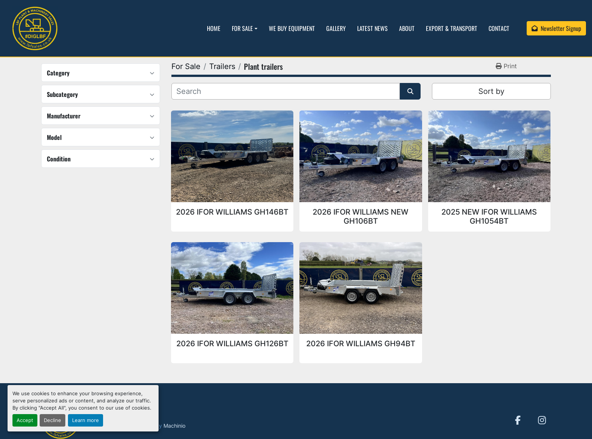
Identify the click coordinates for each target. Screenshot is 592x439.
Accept (25, 420)
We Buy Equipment (292, 28)
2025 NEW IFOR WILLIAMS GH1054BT (489, 216)
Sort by (491, 91)
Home (213, 28)
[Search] (285, 91)
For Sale (242, 28)
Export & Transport (451, 28)
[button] (244, 28)
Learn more (85, 420)
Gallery (336, 28)
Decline (52, 420)
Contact (499, 28)
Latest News (372, 28)
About (407, 28)
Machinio (174, 425)
